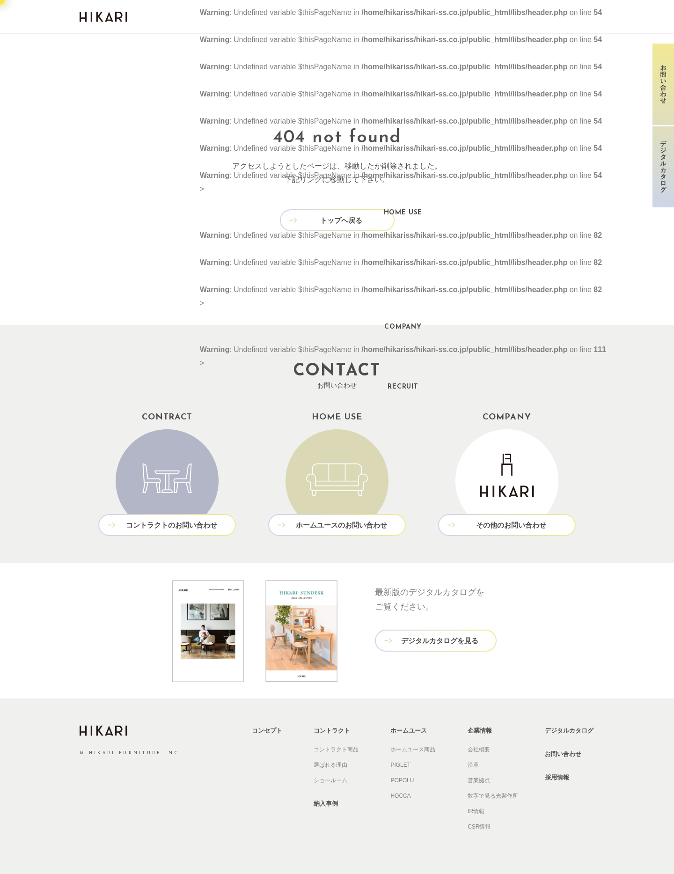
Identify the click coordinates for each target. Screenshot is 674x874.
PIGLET (400, 765)
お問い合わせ (563, 753)
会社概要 (479, 749)
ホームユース (408, 730)
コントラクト (332, 730)
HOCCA (400, 796)
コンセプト (267, 730)
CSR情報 (479, 826)
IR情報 (476, 811)
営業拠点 (479, 780)
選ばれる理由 (330, 765)
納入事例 (326, 803)
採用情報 (557, 777)
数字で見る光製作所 (493, 796)
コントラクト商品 (336, 749)
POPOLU (402, 780)
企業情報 (480, 730)
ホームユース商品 (412, 749)
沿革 (473, 765)
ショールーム (330, 780)
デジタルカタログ (569, 730)
